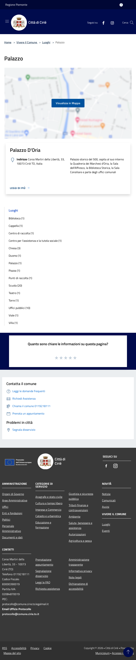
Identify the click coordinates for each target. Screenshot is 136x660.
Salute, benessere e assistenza (80, 525)
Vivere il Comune (27, 42)
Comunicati (109, 500)
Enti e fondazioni (12, 513)
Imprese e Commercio (48, 509)
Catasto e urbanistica (48, 516)
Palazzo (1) (15, 263)
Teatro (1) (14, 293)
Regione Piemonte (16, 4)
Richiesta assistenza (47, 589)
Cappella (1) (15, 226)
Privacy (34, 648)
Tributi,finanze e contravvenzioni (78, 507)
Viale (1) (13, 315)
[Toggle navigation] (7, 21)
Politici (6, 519)
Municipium (102, 653)
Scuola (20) (15, 285)
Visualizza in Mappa (68, 103)
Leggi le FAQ (42, 582)
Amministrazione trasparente (79, 562)
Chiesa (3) (14, 248)
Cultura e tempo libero (48, 503)
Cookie (48, 648)
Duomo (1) (15, 255)
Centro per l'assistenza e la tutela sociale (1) (35, 241)
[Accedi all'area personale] (121, 4)
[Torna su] (128, 652)
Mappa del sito (12, 653)
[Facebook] (102, 22)
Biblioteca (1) (16, 218)
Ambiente (74, 516)
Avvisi (105, 507)
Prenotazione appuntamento (44, 562)
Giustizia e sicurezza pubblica (81, 496)
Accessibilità (18, 648)
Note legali (75, 577)
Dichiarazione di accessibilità (78, 586)
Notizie (106, 494)
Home (7, 42)
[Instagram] (110, 22)
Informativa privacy (80, 571)
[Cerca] (132, 22)
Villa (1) (13, 323)
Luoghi (46, 42)
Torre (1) (14, 300)
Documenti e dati (12, 537)
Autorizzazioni (77, 534)
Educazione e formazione (43, 525)
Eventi (106, 531)
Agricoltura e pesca (80, 541)
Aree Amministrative (14, 500)
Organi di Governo (13, 494)
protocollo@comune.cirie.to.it (20, 614)
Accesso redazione (123, 653)
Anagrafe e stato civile (48, 497)
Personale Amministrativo (11, 528)
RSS (4, 648)
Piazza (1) (14, 270)
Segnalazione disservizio (43, 573)
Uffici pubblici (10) (19, 308)
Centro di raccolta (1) (21, 233)
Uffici (5, 507)
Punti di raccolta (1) (20, 278)
